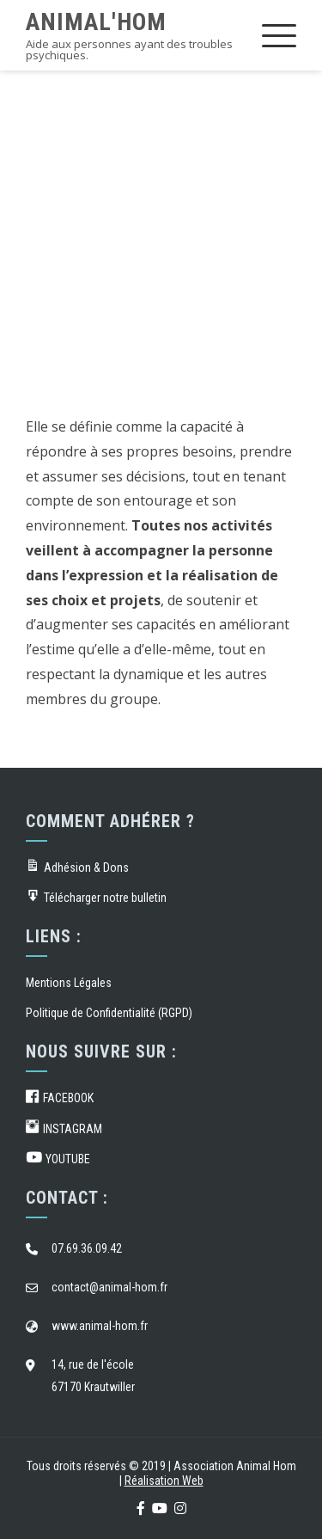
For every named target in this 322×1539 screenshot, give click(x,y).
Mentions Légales (69, 983)
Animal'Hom (96, 22)
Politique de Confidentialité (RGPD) (109, 1013)
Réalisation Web (164, 1480)
